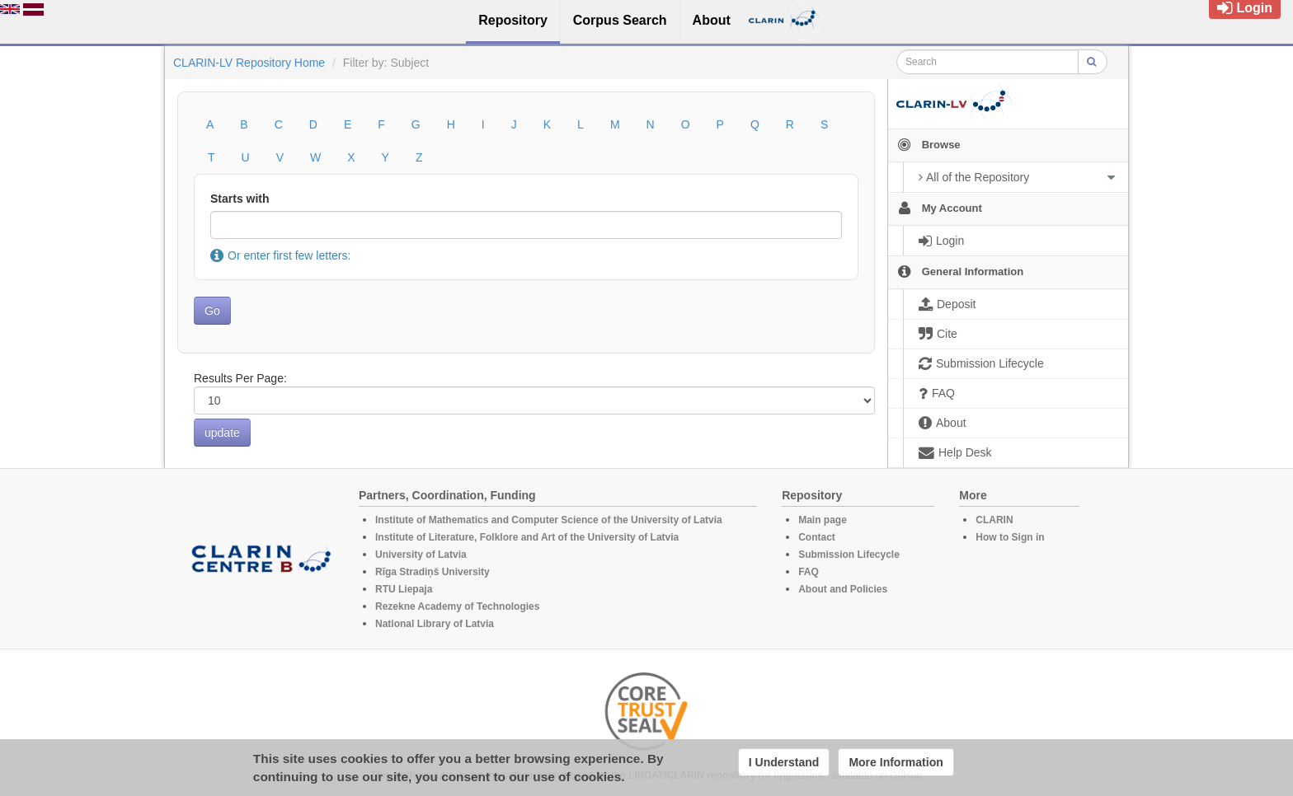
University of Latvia (421, 554)
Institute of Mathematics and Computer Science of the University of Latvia (548, 520)
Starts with (240, 198)
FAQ (808, 572)
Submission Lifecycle (849, 554)
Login (1244, 8)
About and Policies (842, 589)
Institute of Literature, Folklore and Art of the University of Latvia (527, 537)
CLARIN (994, 520)
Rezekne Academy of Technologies (457, 606)
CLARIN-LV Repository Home (249, 62)
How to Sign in (1010, 537)
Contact (816, 537)
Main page (822, 520)
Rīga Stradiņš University (432, 572)
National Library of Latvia (434, 624)
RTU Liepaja (403, 589)
